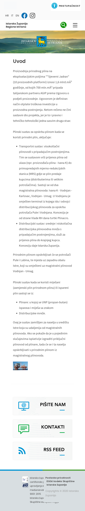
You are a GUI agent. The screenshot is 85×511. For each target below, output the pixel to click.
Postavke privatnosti (58, 477)
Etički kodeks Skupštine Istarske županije (60, 483)
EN (17, 15)
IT (12, 15)
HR (7, 15)
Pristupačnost (65, 6)
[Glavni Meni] (75, 25)
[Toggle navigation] (10, 5)
